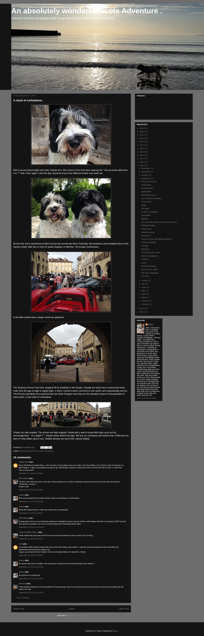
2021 (142, 145)
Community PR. (147, 188)
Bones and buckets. (148, 266)
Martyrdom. (145, 249)
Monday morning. (148, 232)
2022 (142, 142)
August (144, 280)
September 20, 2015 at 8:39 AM (31, 513)
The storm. (145, 276)
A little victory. (146, 229)
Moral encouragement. (150, 256)
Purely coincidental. (148, 242)
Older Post (124, 609)
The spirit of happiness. (150, 273)
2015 (142, 165)
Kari (20, 544)
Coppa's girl (24, 462)
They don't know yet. (149, 182)
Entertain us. (146, 236)
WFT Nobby (23, 478)
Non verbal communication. (151, 198)
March (144, 297)
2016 (142, 162)
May (143, 291)
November (146, 172)
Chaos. (144, 263)
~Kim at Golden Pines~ (28, 532)
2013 (142, 312)
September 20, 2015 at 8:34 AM (31, 490)
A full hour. (145, 259)
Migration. (145, 219)
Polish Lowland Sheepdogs (43, 451)
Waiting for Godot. (148, 225)
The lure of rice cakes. (149, 269)
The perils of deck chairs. (150, 253)
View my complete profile (146, 398)
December (146, 168)
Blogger (115, 631)
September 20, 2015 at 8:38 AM (31, 501)
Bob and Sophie (25, 451)
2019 (142, 152)
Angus (21, 495)
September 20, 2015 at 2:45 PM (31, 539)
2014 (142, 309)
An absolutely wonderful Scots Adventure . (86, 11)
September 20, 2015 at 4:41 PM (31, 593)
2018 (142, 155)
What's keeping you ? (149, 195)
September (146, 179)
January (145, 304)
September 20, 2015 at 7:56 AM (31, 473)
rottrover (22, 584)
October (145, 175)
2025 (142, 132)
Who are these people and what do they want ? (159, 222)
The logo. (144, 246)
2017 (142, 159)
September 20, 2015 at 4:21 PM (31, 567)
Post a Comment (22, 598)
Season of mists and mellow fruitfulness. (156, 239)
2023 (142, 138)
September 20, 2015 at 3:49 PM (31, 555)
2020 (142, 149)
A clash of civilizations (149, 212)
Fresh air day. (146, 202)
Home (71, 609)
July (143, 284)
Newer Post (18, 609)
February (145, 301)
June (144, 287)
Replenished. (146, 185)
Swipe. (143, 205)
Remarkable (145, 215)
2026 (142, 128)
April (144, 294)
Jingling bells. (146, 192)
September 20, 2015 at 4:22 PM (31, 579)
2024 (142, 135)
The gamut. (145, 209)
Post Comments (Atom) (76, 615)
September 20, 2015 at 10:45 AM (31, 527)
